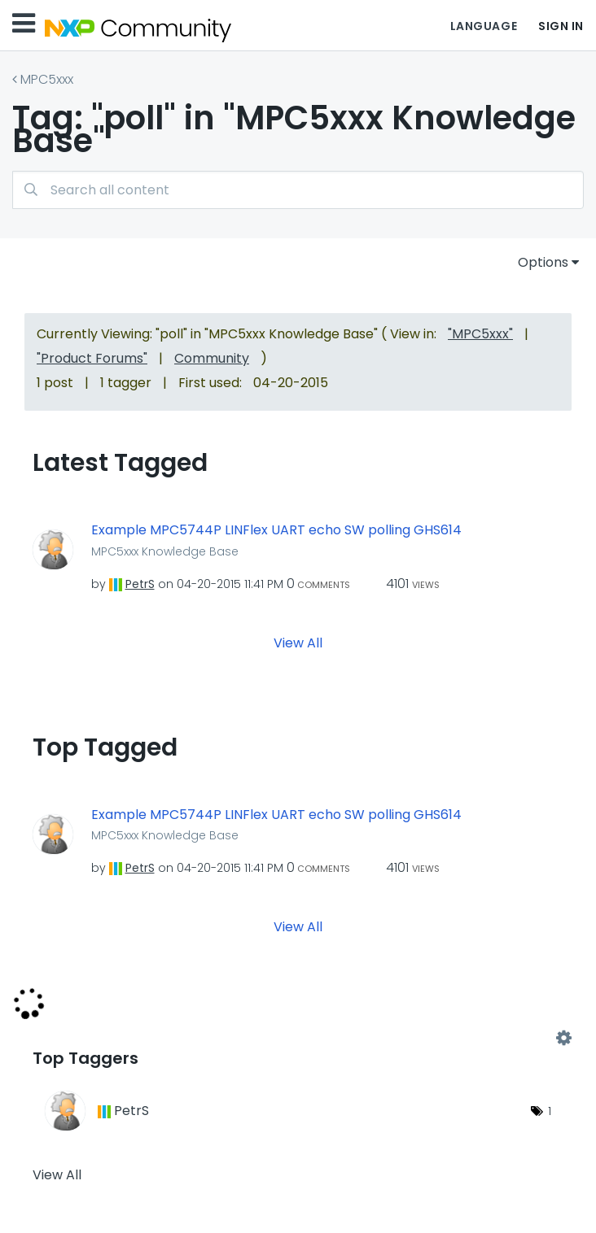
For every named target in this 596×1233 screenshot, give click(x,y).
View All (298, 642)
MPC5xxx (46, 79)
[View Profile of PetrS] (140, 584)
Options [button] (543, 262)
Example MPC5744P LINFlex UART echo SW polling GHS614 (276, 530)
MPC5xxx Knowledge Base (165, 551)
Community (211, 358)
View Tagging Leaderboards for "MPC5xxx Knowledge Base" (298, 1038)
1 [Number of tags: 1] (549, 1111)
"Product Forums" (92, 358)
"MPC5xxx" (480, 334)
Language (483, 26)
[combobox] (298, 190)
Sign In (561, 26)
